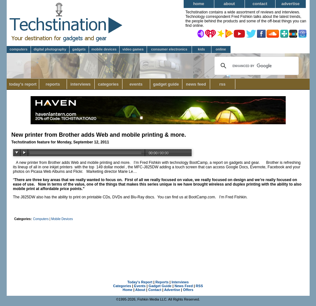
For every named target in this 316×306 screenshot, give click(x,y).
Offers (188, 290)
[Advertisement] (158, 240)
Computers (18, 49)
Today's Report (22, 84)
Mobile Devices (104, 49)
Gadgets (78, 49)
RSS (222, 84)
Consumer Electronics (169, 49)
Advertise (290, 3)
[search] (255, 66)
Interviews (80, 84)
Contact (260, 3)
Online (221, 49)
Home (198, 3)
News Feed (196, 84)
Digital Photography (49, 49)
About (229, 3)
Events (136, 84)
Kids (201, 49)
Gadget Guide (166, 84)
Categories (110, 84)
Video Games (133, 49)
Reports (53, 84)
